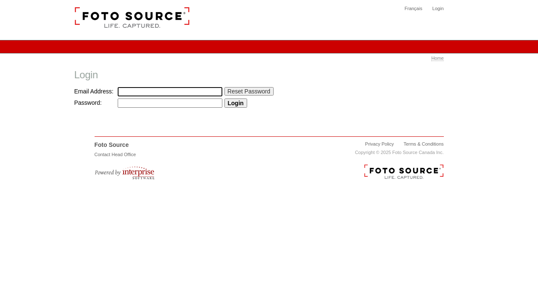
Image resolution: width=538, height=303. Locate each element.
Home (437, 58)
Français (413, 8)
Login (438, 8)
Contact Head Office (115, 154)
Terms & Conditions (423, 143)
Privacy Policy (379, 143)
